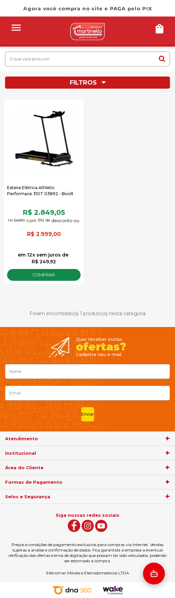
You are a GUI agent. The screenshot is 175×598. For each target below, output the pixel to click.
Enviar (87, 414)
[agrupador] (167, 438)
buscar (162, 58)
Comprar (43, 274)
